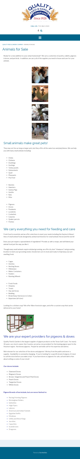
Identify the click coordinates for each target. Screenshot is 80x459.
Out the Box (43, 452)
